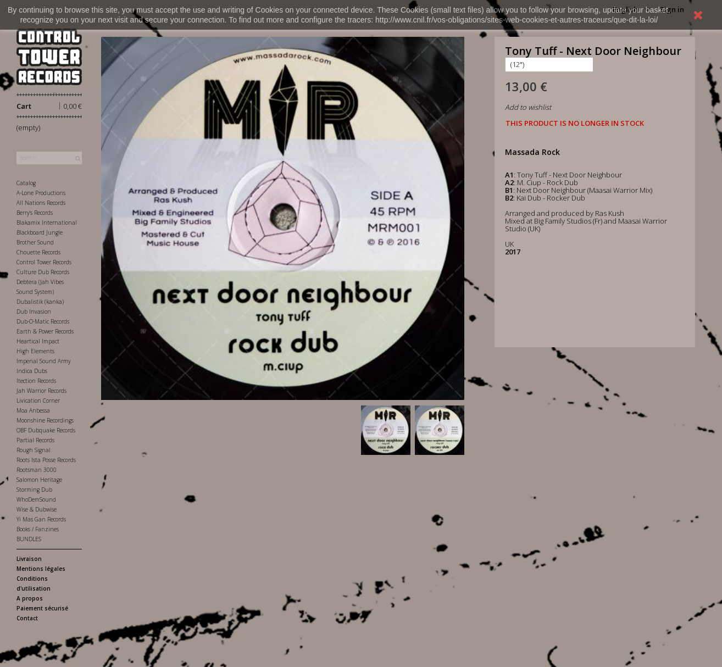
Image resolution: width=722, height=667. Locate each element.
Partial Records (35, 440)
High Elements (35, 351)
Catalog (26, 183)
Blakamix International (46, 222)
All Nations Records (40, 203)
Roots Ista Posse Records (46, 460)
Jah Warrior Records (41, 390)
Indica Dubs (31, 371)
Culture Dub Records (42, 272)
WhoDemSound (36, 499)
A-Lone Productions (40, 193)
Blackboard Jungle (39, 232)
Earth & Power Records (45, 331)
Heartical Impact (37, 341)
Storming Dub (34, 489)
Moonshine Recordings (45, 420)
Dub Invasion (33, 311)
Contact (27, 618)
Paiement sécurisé (42, 608)
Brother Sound (35, 242)
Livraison (29, 559)
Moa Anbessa (33, 410)
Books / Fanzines (37, 529)
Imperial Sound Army (43, 361)
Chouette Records (38, 252)
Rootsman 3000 (36, 470)
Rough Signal (33, 450)
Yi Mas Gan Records (41, 519)
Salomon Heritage (39, 479)
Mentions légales (40, 568)
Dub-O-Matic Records (42, 321)
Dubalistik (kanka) (40, 301)
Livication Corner (38, 400)
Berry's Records (34, 212)
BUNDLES (28, 539)
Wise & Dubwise (36, 509)
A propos (29, 598)
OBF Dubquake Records (45, 430)
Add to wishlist (528, 107)
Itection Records (36, 381)
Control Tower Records (43, 262)
